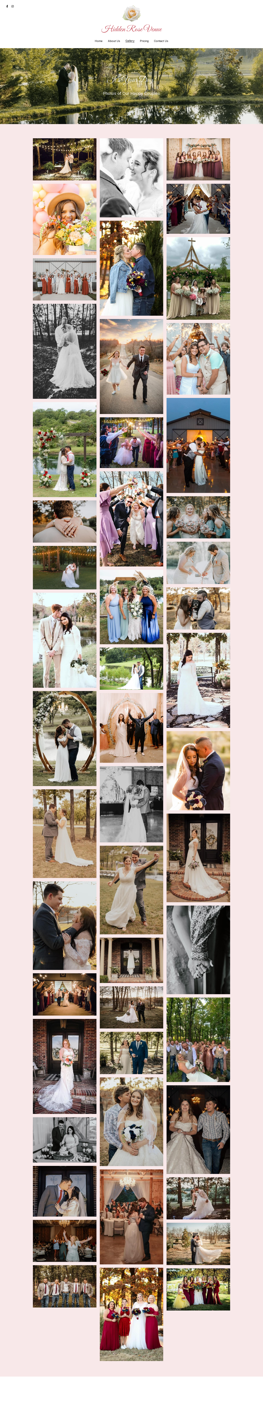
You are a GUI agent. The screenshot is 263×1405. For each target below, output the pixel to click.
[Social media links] (7, 6)
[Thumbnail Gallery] (64, 159)
